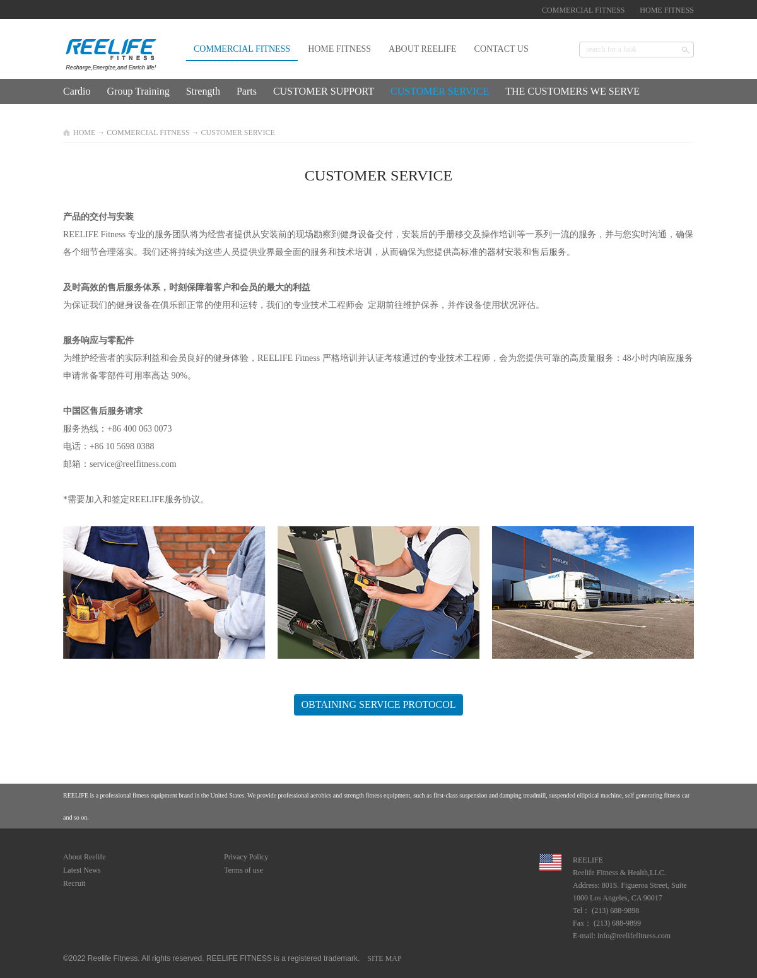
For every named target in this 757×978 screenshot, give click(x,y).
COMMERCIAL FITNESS (148, 132)
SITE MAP (382, 958)
